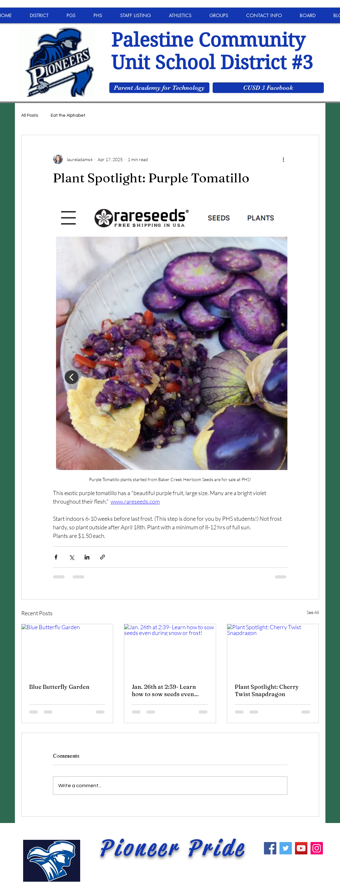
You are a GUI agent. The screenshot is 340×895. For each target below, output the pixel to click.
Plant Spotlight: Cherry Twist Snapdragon (267, 690)
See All (313, 612)
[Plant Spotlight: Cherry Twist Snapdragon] (273, 650)
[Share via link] (102, 557)
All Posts (29, 115)
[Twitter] (285, 848)
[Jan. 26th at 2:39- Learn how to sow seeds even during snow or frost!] (170, 650)
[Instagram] (317, 848)
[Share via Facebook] (56, 557)
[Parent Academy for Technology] (159, 87)
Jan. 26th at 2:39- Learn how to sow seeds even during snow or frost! (164, 690)
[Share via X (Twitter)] (71, 557)
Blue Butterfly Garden (59, 686)
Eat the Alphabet (68, 115)
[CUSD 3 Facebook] (268, 87)
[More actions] (283, 159)
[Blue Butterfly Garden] (67, 650)
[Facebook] (270, 848)
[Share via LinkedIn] (87, 557)
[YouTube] (301, 848)
